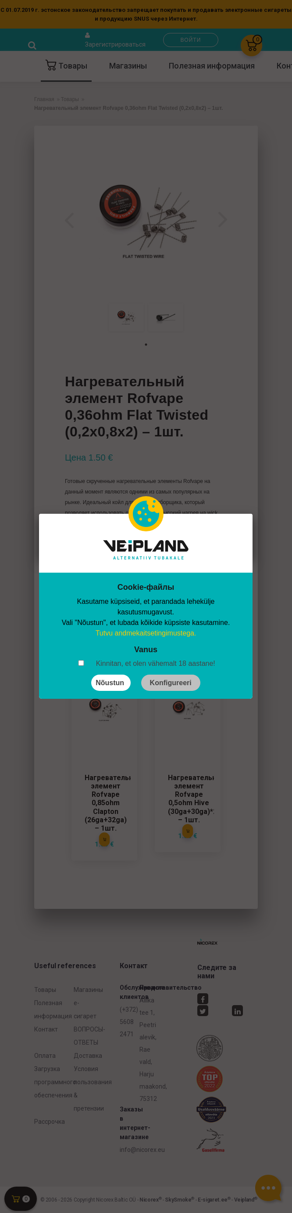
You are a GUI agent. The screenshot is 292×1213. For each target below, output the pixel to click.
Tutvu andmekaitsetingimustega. (146, 633)
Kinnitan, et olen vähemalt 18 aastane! (155, 663)
